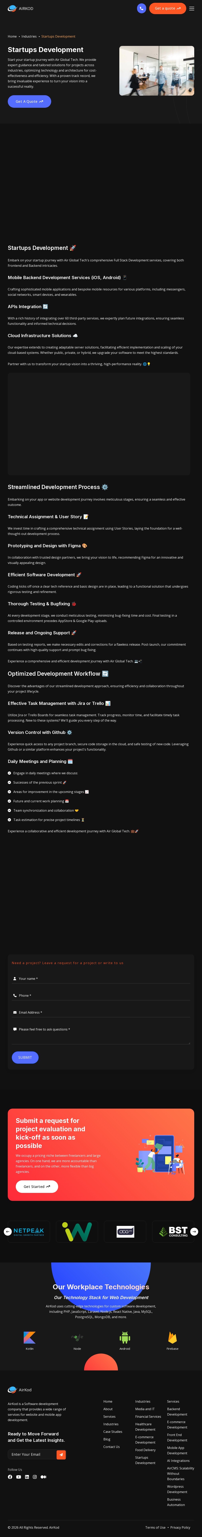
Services (109, 1417)
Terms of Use (155, 1527)
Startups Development (145, 1460)
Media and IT (145, 1409)
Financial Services (148, 1417)
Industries (29, 36)
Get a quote (166, 8)
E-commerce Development (145, 1440)
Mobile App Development (177, 1450)
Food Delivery (145, 1450)
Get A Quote (30, 101)
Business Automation (176, 1502)
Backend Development (177, 1412)
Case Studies (112, 1432)
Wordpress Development (177, 1489)
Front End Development (177, 1438)
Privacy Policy (180, 1527)
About (108, 1409)
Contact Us (111, 1447)
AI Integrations (178, 1461)
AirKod (54, 1527)
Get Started (37, 1186)
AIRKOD (20, 8)
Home (12, 36)
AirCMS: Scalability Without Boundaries (180, 1473)
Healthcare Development (145, 1427)
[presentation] (8, 1232)
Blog (106, 1439)
